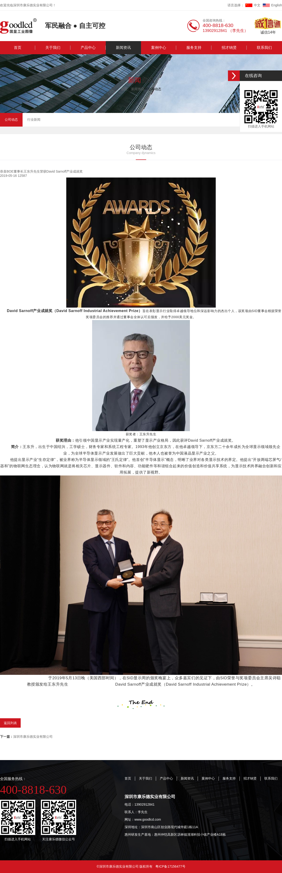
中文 (252, 5)
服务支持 (193, 48)
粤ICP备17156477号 (170, 866)
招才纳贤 (229, 48)
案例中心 (158, 48)
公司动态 (11, 119)
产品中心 (88, 48)
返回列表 (10, 723)
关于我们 (52, 48)
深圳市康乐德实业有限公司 (26, 736)
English (272, 5)
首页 (17, 48)
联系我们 (264, 48)
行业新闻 (33, 119)
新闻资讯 (123, 48)
